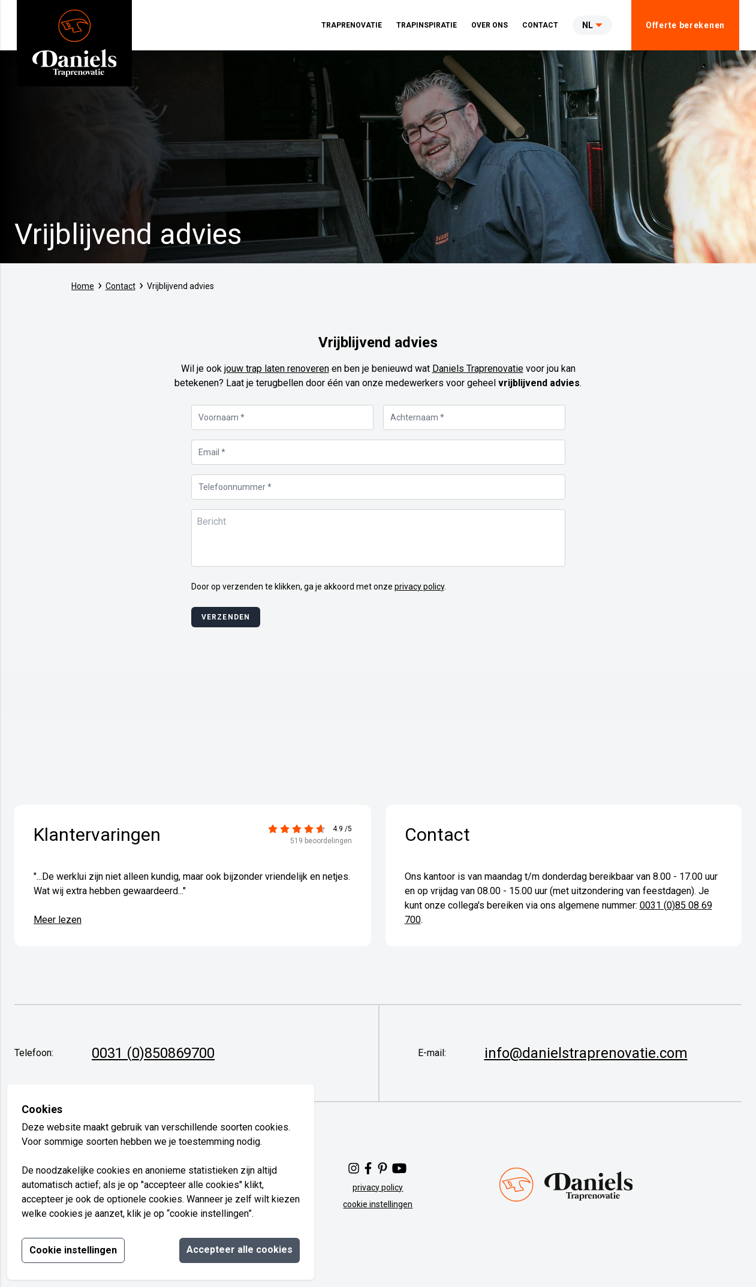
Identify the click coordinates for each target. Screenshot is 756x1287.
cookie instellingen (377, 1204)
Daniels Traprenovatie (477, 368)
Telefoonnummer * (235, 487)
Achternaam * (417, 417)
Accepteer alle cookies (239, 1249)
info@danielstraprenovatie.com (586, 1053)
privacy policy (419, 586)
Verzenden (226, 617)
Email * (211, 452)
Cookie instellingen (73, 1250)
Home (82, 286)
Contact (120, 286)
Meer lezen (58, 919)
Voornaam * (221, 417)
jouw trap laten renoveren (276, 368)
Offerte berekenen (685, 25)
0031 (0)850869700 (153, 1053)
